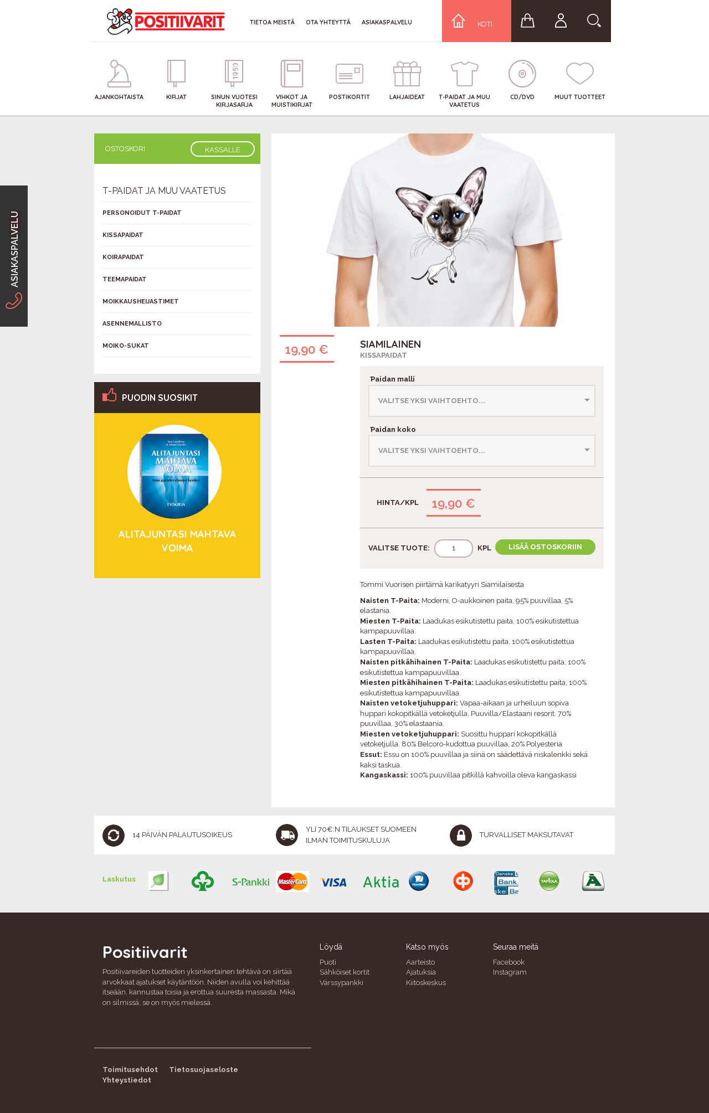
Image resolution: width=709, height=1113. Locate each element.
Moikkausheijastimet (140, 301)
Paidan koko (392, 429)
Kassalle (222, 150)
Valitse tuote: (399, 548)
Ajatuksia (421, 972)
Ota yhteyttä (328, 22)
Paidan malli (391, 379)
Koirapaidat (123, 257)
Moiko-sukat (125, 345)
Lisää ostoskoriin (545, 547)
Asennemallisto (132, 323)
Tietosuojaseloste (203, 1069)
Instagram (510, 972)
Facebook (509, 962)
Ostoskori (125, 149)
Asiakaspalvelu (387, 22)
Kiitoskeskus (426, 982)
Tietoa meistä (272, 22)
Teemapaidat (124, 279)
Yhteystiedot (126, 1080)
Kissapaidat (383, 355)
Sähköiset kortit (344, 972)
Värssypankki (341, 982)
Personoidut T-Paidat (142, 213)
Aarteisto (420, 962)
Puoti (328, 962)
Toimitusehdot (130, 1069)
